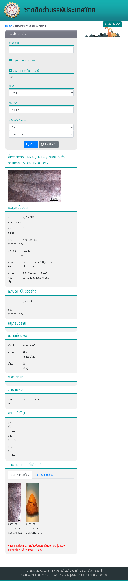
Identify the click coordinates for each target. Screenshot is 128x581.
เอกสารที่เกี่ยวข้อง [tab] (44, 474)
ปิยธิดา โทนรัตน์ (31, 399)
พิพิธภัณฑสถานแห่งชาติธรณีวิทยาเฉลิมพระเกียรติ (36, 275)
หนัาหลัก (8, 26)
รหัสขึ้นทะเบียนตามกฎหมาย (12, 431)
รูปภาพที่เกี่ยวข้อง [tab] (20, 474)
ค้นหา (30, 144)
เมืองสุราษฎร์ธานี (25, 354)
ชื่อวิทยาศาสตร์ (12, 219)
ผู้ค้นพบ (10, 401)
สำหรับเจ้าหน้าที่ (112, 24)
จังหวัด (11, 345)
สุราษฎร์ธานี (25, 345)
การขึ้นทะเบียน (12, 451)
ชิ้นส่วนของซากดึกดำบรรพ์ (12, 307)
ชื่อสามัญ (11, 230)
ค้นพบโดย (11, 264)
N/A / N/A (29, 217)
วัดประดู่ (25, 365)
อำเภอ (11, 352)
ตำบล (11, 363)
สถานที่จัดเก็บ (11, 277)
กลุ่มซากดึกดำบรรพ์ (12, 241)
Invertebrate (30, 239)
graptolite (28, 301)
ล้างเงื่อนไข (48, 144)
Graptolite (28, 251)
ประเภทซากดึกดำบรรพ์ (12, 253)
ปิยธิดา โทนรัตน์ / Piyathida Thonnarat (38, 264)
